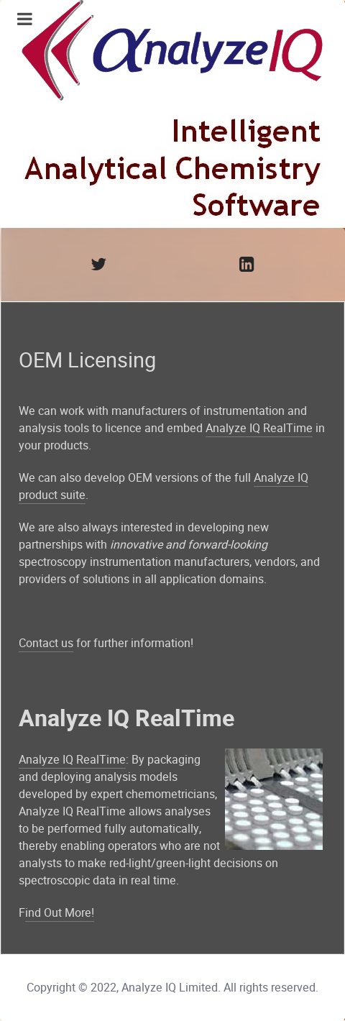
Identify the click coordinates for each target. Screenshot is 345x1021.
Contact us (46, 643)
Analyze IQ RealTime (259, 428)
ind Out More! (59, 913)
